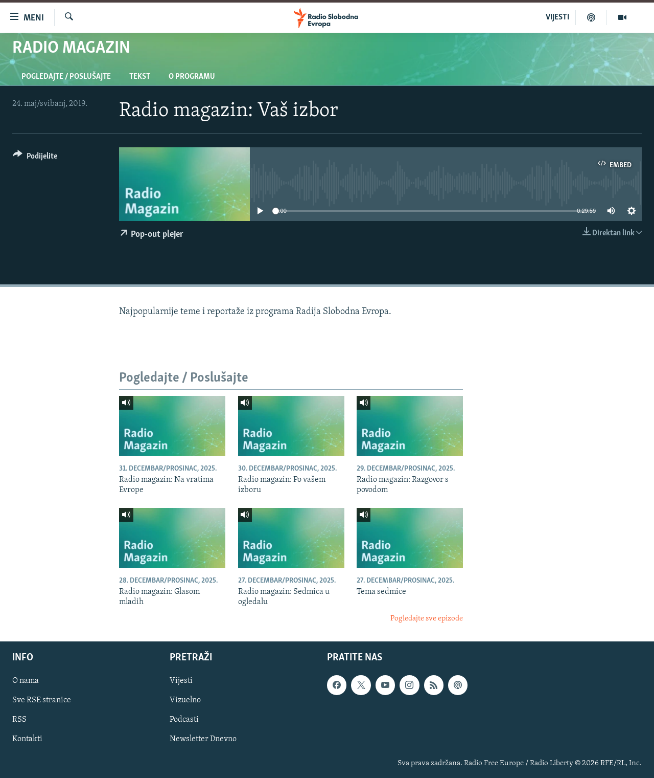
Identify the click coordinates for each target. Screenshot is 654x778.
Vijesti (181, 681)
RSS (19, 720)
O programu (192, 77)
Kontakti (27, 740)
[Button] (35, 157)
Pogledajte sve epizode (426, 619)
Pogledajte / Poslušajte (66, 77)
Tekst (139, 77)
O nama (25, 681)
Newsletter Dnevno (203, 740)
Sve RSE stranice (41, 701)
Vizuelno (185, 701)
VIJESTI (557, 17)
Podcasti (184, 720)
